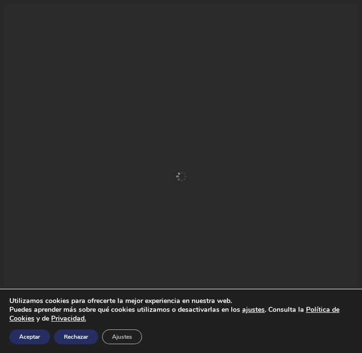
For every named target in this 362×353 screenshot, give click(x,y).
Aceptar (29, 337)
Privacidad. (68, 318)
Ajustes (122, 337)
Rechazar (76, 337)
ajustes (253, 309)
